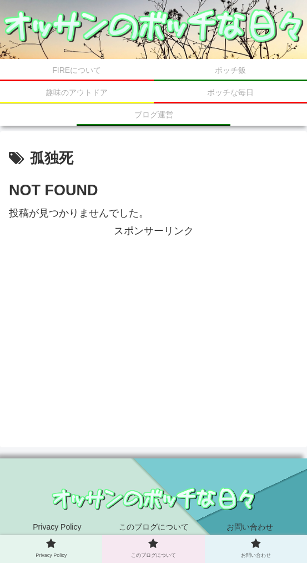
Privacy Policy (57, 526)
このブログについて (154, 526)
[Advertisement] (153, 318)
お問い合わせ (250, 526)
